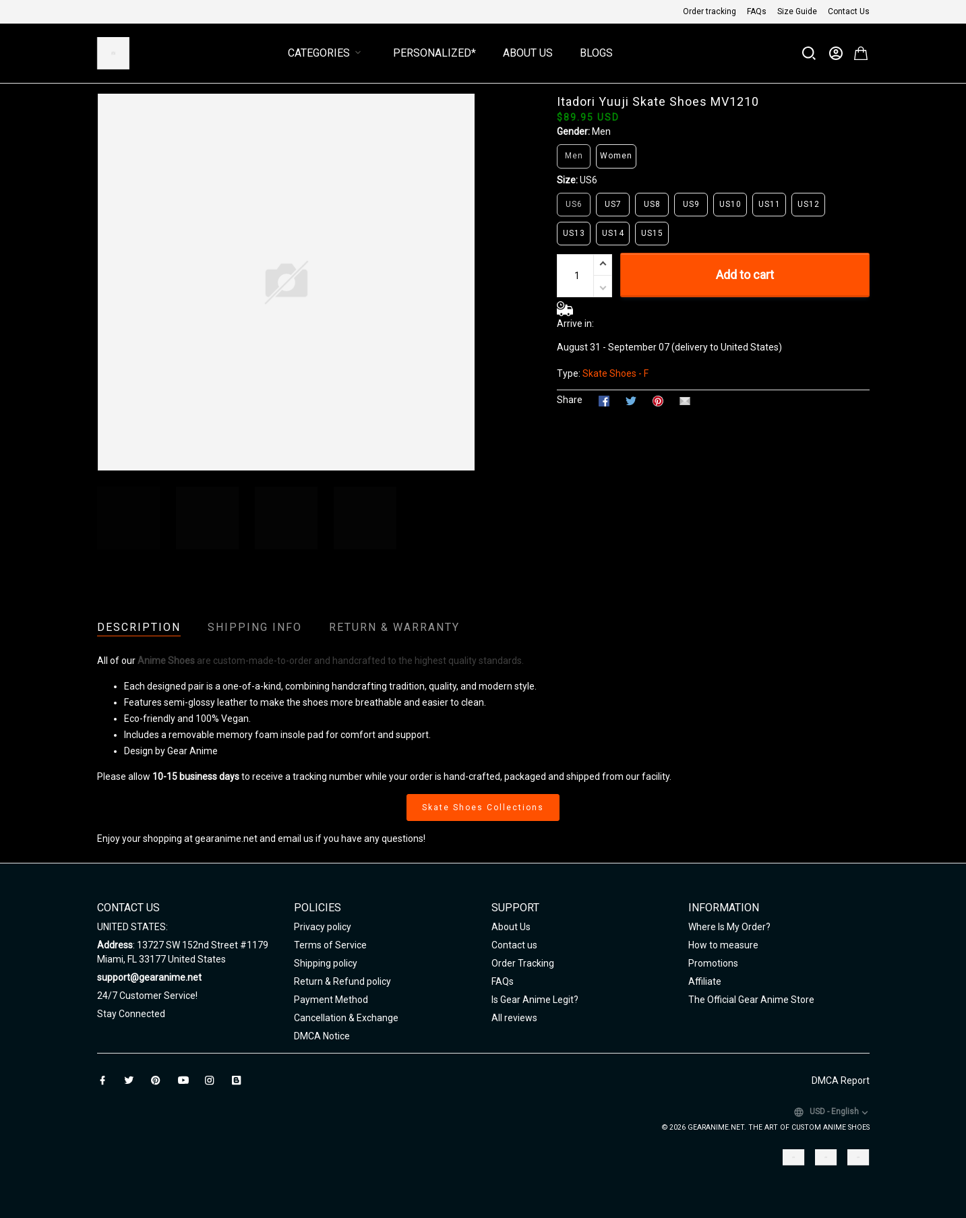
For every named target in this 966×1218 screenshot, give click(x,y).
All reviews (514, 1017)
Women (616, 155)
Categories (327, 53)
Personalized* (434, 53)
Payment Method (331, 999)
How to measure (723, 945)
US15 (652, 233)
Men (601, 131)
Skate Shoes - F (615, 373)
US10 (730, 204)
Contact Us (849, 11)
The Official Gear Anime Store (751, 999)
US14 (613, 233)
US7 (613, 204)
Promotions (713, 963)
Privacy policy (322, 926)
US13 (574, 233)
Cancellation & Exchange (346, 1017)
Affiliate (704, 981)
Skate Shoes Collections (483, 807)
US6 (588, 180)
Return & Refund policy (342, 981)
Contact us (514, 945)
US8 (652, 204)
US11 (769, 204)
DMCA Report (841, 1080)
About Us (528, 53)
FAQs (756, 11)
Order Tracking (522, 963)
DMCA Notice (322, 1036)
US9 (691, 204)
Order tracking (709, 11)
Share (569, 399)
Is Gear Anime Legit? (534, 999)
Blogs (596, 53)
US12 (808, 204)
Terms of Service (330, 945)
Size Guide (797, 11)
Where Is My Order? (729, 926)
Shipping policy (325, 963)
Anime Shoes (166, 660)
